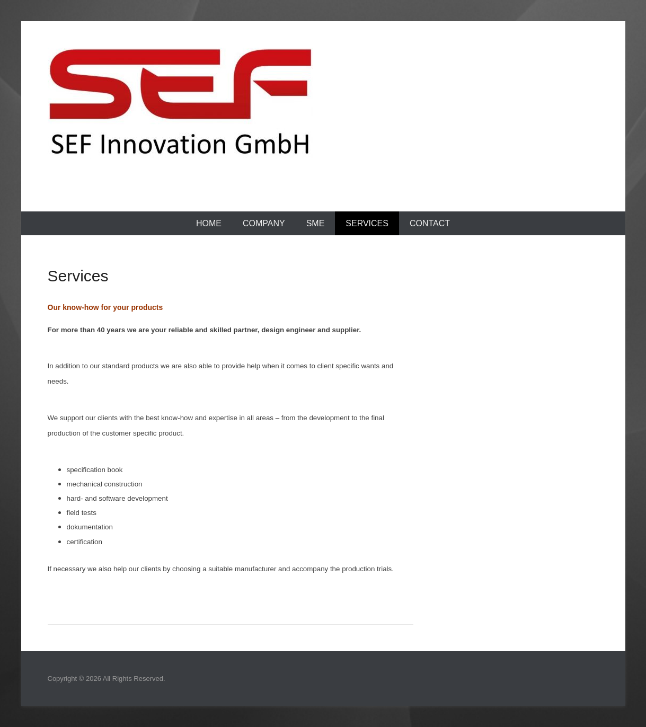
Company (264, 223)
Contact (430, 223)
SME (315, 223)
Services (367, 223)
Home (209, 223)
